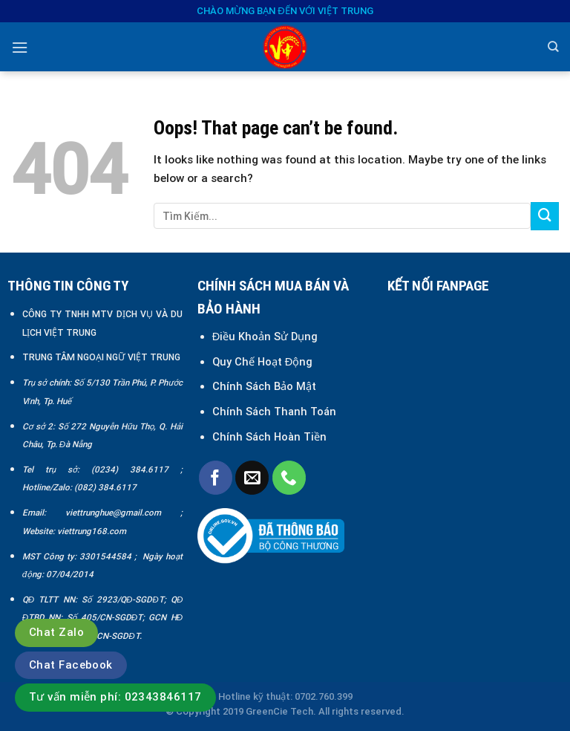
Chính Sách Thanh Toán (274, 411)
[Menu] (19, 47)
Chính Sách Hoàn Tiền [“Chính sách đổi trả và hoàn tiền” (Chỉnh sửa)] (269, 437)
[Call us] (289, 477)
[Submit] (545, 216)
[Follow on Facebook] (215, 477)
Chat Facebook (71, 665)
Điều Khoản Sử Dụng (265, 336)
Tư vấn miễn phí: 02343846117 (115, 697)
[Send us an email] (252, 477)
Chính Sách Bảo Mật (265, 386)
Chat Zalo (56, 632)
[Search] (553, 46)
